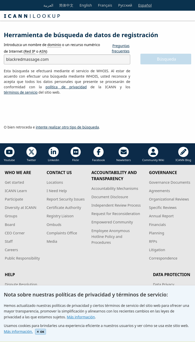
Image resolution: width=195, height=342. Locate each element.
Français (105, 5)
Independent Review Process (116, 205)
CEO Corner (15, 233)
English (85, 5)
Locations (55, 182)
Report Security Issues (66, 199)
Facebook (98, 154)
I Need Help (57, 190)
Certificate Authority (64, 207)
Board (10, 224)
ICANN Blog (183, 154)
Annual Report (161, 215)
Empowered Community (112, 222)
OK (40, 332)
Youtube (9, 154)
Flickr (76, 154)
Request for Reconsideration (115, 213)
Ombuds (54, 224)
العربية (48, 5)
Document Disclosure (109, 196)
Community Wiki (153, 154)
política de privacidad (66, 86)
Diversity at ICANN (21, 207)
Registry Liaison (60, 215)
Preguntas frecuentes (120, 48)
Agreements (159, 190)
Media (52, 241)
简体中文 (66, 5)
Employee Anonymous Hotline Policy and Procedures (110, 236)
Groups (11, 215)
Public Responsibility (22, 258)
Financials (157, 224)
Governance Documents (169, 182)
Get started (14, 182)
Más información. (18, 331)
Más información (81, 317)
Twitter (31, 154)
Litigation (157, 249)
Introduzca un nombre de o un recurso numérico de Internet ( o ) (52, 48)
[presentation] (42, 110)
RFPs (153, 241)
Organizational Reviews (169, 199)
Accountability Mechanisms (114, 188)
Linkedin (53, 154)
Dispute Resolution (21, 284)
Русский (125, 5)
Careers (11, 249)
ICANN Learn (16, 190)
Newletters (123, 154)
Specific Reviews (163, 207)
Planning (156, 233)
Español (145, 5)
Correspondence (163, 258)
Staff (9, 241)
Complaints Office (62, 233)
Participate (14, 199)
